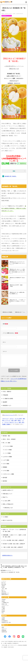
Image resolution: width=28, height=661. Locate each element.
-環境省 (2, 627)
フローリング (5, 418)
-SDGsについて (4, 628)
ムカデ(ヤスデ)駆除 (7, 456)
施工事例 (2, 587)
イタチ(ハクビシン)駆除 (8, 474)
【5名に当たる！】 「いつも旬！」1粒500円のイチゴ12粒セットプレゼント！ (17, 301)
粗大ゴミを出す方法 (7, 520)
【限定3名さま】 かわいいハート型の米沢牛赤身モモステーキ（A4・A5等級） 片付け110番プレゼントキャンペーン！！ (17, 271)
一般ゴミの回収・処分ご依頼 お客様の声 (13, 547)
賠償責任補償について (5, 593)
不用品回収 (5, 395)
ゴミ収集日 (5, 516)
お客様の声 (3, 585)
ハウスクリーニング (9, 415)
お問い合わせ (3, 591)
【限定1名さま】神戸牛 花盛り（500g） (16, 285)
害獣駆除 (5, 467)
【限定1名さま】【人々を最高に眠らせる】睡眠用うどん (17, 293)
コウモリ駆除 (6, 470)
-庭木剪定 (3, 611)
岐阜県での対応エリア (8, 490)
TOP (14, 566)
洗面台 (19, 420)
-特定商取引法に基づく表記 (6, 622)
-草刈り (2, 612)
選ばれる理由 (3, 584)
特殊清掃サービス (7, 405)
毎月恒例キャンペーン (6, 15)
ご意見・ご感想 (4, 588)
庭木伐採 (5, 477)
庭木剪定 (5, 481)
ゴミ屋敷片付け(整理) (8, 398)
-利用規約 (3, 619)
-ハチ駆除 (3, 608)
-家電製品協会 (3, 630)
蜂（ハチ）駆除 (6, 442)
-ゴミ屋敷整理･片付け (5, 602)
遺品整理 (5, 402)
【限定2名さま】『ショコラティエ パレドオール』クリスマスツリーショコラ (21, 312)
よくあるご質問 (6, 500)
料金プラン (5, 497)
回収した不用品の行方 (8, 504)
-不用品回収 (3, 599)
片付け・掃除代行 (7, 391)
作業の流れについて (7, 493)
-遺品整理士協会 (4, 631)
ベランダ (6, 422)
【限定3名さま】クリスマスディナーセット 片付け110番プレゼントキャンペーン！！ (17, 263)
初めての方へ (3, 582)
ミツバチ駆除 (7, 453)
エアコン (12, 418)
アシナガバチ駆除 (8, 446)
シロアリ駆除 (6, 460)
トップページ (3, 581)
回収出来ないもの (8, 507)
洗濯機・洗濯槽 (6, 424)
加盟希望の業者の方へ (7, 555)
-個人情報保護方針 (4, 620)
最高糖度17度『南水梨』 (11, 176)
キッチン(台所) (18, 418)
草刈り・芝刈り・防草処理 (9, 439)
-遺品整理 (3, 601)
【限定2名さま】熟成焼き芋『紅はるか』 (17, 278)
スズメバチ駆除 (8, 449)
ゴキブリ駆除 (6, 463)
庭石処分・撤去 (6, 435)
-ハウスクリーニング (4, 605)
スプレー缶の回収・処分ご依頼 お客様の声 (13, 540)
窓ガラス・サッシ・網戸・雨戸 (17, 422)
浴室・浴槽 (14, 420)
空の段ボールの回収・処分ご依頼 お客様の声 (14, 543)
